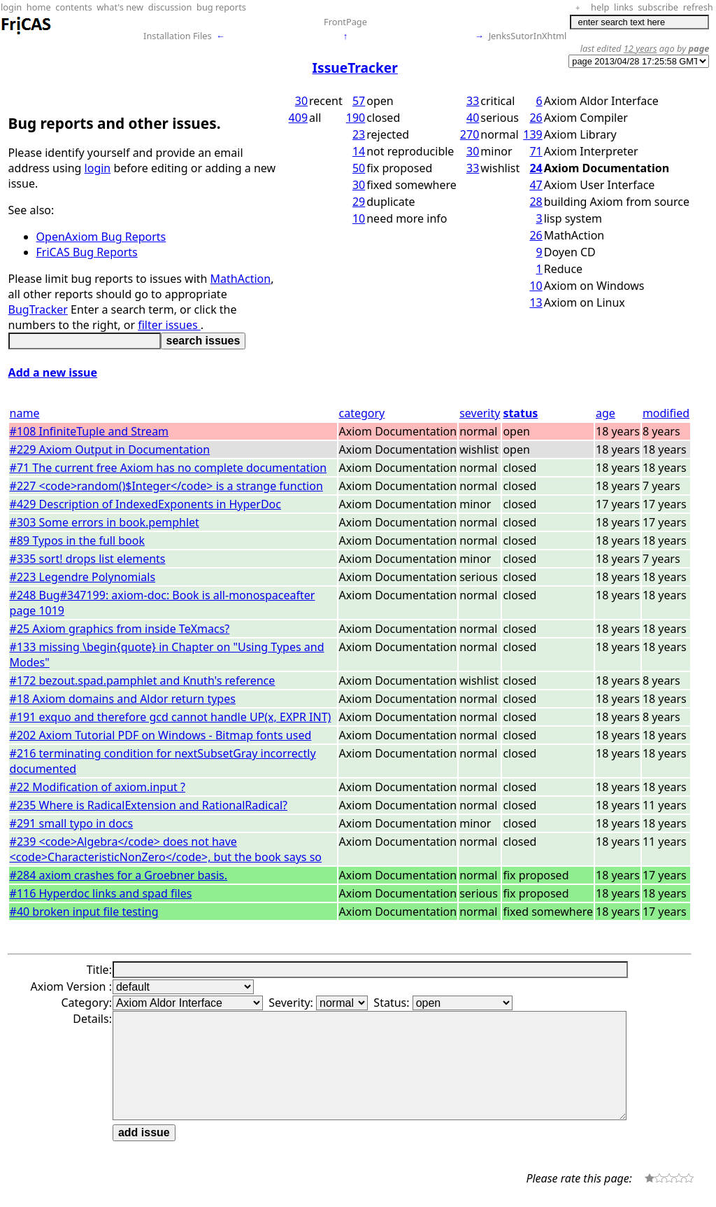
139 (532, 134)
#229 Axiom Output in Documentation (110, 449)
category (362, 413)
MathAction (240, 278)
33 (472, 101)
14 (358, 151)
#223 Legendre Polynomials (83, 577)
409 (298, 117)
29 (358, 201)
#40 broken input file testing (84, 911)
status (520, 413)
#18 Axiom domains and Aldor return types (123, 698)
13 (535, 302)
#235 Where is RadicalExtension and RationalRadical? (148, 805)
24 (535, 168)
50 (358, 168)
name (25, 413)
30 (301, 101)
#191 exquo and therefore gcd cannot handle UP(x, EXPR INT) (170, 717)
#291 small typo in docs (72, 823)
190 (355, 117)
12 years (640, 48)
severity (479, 413)
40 (472, 117)
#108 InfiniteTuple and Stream (89, 431)
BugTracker (38, 309)
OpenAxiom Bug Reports (101, 236)
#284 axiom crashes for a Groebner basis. (118, 875)
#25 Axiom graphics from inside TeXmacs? (120, 628)
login (98, 168)
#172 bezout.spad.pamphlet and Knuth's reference (142, 680)
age (605, 413)
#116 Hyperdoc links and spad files (101, 893)
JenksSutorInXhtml (528, 35)
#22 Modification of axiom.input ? (97, 787)
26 (535, 117)
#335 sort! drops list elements (88, 558)
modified (666, 413)
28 (535, 201)
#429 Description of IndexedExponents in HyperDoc (145, 504)
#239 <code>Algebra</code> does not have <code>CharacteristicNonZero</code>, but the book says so (166, 849)
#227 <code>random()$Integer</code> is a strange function (166, 486)
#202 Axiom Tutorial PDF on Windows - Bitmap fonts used (161, 735)
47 (535, 185)
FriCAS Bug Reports (87, 252)
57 (358, 101)
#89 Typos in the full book (77, 540)
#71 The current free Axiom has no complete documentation (168, 467)
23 (358, 134)
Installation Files (177, 35)
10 (358, 218)
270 (469, 134)
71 (535, 151)
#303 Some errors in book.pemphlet (104, 522)
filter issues (169, 325)
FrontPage (345, 21)
